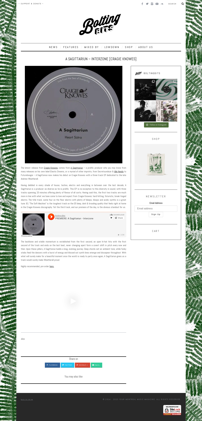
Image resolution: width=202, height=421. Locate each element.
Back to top (27, 399)
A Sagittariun (77, 167)
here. (52, 266)
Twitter (67, 365)
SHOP (129, 47)
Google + (82, 365)
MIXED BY (91, 47)
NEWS (53, 47)
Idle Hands (119, 171)
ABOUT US (145, 47)
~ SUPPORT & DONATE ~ (31, 3)
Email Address (156, 203)
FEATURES (71, 47)
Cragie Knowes (51, 167)
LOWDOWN (112, 47)
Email (96, 365)
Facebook (52, 365)
